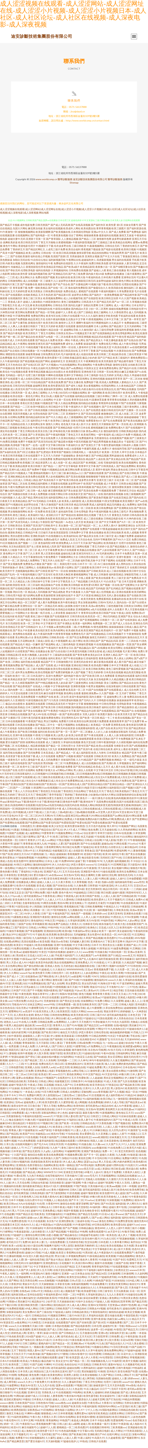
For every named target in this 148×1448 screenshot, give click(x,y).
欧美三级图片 (118, 233)
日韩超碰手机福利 (88, 1239)
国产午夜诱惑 (50, 715)
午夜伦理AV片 (11, 1425)
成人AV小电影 (26, 967)
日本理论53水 (60, 1344)
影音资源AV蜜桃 (86, 1421)
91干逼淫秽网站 (125, 988)
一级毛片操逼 (134, 764)
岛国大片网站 (20, 233)
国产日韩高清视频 (38, 415)
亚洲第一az (68, 1278)
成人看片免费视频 (47, 607)
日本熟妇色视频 (60, 1330)
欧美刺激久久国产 (51, 1163)
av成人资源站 (102, 1173)
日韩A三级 (75, 1194)
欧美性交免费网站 (126, 876)
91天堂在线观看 (19, 698)
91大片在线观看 (36, 1225)
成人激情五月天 (23, 463)
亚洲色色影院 (11, 1253)
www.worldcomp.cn (46, 184)
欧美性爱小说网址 (64, 572)
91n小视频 (24, 1103)
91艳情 (101, 1376)
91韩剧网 (33, 872)
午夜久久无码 (121, 1187)
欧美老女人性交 (61, 1131)
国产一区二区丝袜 (133, 383)
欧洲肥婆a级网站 (132, 1051)
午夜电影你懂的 (61, 1135)
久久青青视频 (79, 886)
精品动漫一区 (55, 334)
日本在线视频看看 (15, 726)
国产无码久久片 (87, 705)
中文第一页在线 (62, 404)
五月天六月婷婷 (51, 460)
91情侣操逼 (130, 977)
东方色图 (129, 1250)
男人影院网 (17, 1372)
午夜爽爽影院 (90, 366)
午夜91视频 (12, 883)
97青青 (10, 911)
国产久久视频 (116, 1096)
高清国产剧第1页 (60, 261)
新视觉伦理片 (35, 327)
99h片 (22, 1100)
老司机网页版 (21, 1198)
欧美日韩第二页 (102, 359)
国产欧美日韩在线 (68, 484)
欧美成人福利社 (52, 352)
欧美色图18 (139, 1166)
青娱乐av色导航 (59, 946)
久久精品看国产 (84, 960)
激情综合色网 (58, 921)
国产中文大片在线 (110, 261)
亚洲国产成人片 (52, 876)
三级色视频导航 (114, 610)
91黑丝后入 (117, 921)
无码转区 (105, 862)
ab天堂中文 (114, 1236)
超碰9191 (36, 1215)
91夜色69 (43, 1173)
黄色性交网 (84, 1163)
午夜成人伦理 (130, 1124)
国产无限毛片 (132, 257)
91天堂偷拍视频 (54, 453)
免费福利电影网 (61, 463)
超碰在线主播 (68, 558)
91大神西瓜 (34, 1327)
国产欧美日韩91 (50, 1037)
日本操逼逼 (48, 1327)
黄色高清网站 (41, 642)
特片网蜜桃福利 (99, 327)
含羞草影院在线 (31, 907)
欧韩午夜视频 (25, 1058)
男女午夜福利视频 (98, 516)
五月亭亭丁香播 (87, 355)
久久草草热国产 (8, 1393)
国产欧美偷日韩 (77, 1439)
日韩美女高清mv (65, 338)
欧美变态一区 (109, 939)
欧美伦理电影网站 (122, 338)
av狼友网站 (21, 1327)
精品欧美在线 (118, 359)
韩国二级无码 (23, 942)
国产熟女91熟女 (54, 1264)
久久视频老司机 (131, 1369)
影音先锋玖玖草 (21, 904)
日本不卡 (96, 949)
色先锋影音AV (87, 1044)
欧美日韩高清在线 (68, 355)
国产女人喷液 (33, 551)
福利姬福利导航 (123, 886)
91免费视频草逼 (85, 442)
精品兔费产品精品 (58, 928)
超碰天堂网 (98, 1404)
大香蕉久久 (75, 928)
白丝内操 (44, 1044)
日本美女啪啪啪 (88, 1379)
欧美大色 (120, 928)
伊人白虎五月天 (123, 890)
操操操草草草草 (113, 383)
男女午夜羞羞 (73, 596)
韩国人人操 (96, 1145)
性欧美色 (39, 1218)
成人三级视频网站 (73, 422)
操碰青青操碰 (33, 359)
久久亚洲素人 (103, 1138)
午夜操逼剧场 (21, 1236)
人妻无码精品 (131, 268)
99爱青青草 (47, 837)
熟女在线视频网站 (64, 967)
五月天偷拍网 (55, 942)
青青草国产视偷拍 (61, 456)
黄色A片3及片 (51, 1191)
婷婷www (133, 1383)
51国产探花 (20, 1159)
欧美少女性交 (56, 830)
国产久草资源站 (36, 439)
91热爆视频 (61, 1285)
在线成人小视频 (41, 691)
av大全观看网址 (82, 1002)
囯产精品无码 (104, 306)
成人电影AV (136, 1428)
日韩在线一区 (48, 257)
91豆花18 (45, 1393)
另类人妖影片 (89, 719)
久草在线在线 (138, 568)
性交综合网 (91, 1246)
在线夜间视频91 (24, 1149)
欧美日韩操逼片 (120, 1421)
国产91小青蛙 (60, 1439)
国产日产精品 (105, 362)
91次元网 (65, 932)
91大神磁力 (15, 1096)
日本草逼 (16, 1156)
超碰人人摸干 (119, 1138)
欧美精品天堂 (12, 631)
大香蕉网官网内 (52, 851)
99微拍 (26, 1404)
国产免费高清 (133, 582)
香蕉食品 (89, 855)
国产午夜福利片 (49, 652)
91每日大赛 (135, 1271)
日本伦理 (96, 1330)
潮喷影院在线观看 (15, 359)
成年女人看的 (120, 754)
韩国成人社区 (51, 1295)
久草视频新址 (124, 768)
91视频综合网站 (100, 1351)
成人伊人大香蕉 (89, 1362)
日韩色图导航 (16, 1072)
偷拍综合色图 (35, 1159)
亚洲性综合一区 (28, 610)
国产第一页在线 (120, 428)
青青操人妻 (15, 1135)
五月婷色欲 (67, 970)
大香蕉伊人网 (7, 1082)
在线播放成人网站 (26, 886)
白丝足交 (126, 1439)
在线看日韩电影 (138, 572)
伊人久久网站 (11, 977)
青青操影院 (28, 1047)
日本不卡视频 (16, 1204)
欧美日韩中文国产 (128, 533)
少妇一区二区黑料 (98, 313)
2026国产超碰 (33, 1341)
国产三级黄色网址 (78, 687)
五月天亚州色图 (115, 1390)
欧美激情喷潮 (48, 600)
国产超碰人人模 (97, 275)
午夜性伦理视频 (127, 1131)
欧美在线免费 (55, 387)
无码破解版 (80, 939)
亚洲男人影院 (71, 1379)
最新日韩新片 (30, 331)
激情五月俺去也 (14, 1418)
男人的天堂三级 (23, 313)
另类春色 (32, 1086)
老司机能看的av (32, 900)
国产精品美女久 (94, 345)
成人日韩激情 (101, 579)
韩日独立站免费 (70, 851)
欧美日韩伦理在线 (35, 491)
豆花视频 (49, 1089)
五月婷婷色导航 (74, 1246)
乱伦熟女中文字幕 (75, 324)
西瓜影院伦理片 (49, 383)
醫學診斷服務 (65, 184)
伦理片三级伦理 (112, 1386)
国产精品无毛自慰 (88, 1218)
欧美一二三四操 (132, 893)
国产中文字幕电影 (68, 470)
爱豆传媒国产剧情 (15, 747)
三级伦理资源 (134, 359)
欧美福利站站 (71, 540)
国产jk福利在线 (8, 456)
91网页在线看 (48, 907)
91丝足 (111, 1040)
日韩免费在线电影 (53, 296)
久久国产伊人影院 (26, 1274)
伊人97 (67, 834)
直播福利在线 (118, 603)
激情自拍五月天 (136, 642)
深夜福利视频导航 (38, 278)
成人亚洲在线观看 (121, 596)
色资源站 (9, 1107)
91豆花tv (104, 1218)
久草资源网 (139, 837)
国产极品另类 (139, 1306)
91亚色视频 (31, 1142)
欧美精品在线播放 (65, 614)
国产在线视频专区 (59, 621)
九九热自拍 (45, 1243)
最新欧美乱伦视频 (86, 519)
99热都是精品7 (46, 1323)
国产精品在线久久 (115, 1348)
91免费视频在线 (37, 988)
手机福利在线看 (127, 320)
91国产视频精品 (16, 257)
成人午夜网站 (20, 348)
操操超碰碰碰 (131, 422)
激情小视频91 (52, 1278)
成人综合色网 (131, 694)
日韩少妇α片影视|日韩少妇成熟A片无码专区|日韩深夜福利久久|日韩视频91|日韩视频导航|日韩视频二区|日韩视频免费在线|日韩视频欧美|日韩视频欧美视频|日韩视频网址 (74, 779)
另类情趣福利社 (54, 1218)
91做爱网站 (70, 1218)
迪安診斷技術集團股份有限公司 (41, 36)
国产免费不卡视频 (128, 635)
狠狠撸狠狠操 (91, 708)
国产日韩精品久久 (68, 1337)
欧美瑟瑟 (74, 1362)
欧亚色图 (45, 946)
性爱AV (8, 1075)
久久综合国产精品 (64, 1271)
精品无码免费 (81, 509)
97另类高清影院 (133, 1435)
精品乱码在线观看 (101, 341)
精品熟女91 (38, 1306)
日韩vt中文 (29, 855)
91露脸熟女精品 (20, 921)
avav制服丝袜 (99, 1152)
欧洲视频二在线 (94, 467)
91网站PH (120, 925)
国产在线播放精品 (96, 638)
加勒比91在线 (69, 1163)
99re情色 (131, 1390)
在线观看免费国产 (124, 1257)
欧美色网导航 (136, 1194)
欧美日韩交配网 (35, 1033)
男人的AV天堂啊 (9, 1295)
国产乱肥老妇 (43, 456)
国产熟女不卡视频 (13, 533)
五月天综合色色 (83, 544)
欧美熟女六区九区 (47, 754)
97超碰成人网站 (20, 914)
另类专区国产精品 (86, 750)
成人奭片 (33, 1131)
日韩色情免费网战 (60, 1019)
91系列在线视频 (52, 1232)
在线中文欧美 (80, 610)
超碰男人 (86, 1222)
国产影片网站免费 (35, 897)
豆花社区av (140, 890)
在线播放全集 (42, 656)
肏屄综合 (135, 1246)
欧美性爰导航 (90, 1400)
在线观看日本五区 (10, 1229)
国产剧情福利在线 (42, 313)
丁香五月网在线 (26, 435)
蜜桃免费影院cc (139, 362)
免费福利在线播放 (114, 278)
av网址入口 (124, 1323)
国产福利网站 (139, 768)
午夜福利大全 (73, 449)
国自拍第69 (75, 872)
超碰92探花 (75, 1117)
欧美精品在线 (25, 432)
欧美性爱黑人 (130, 397)
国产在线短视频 (104, 355)
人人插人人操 (108, 900)
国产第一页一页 (64, 736)
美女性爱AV (93, 939)
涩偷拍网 (86, 1096)
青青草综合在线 (80, 404)
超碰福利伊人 (88, 264)
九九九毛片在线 (45, 1390)
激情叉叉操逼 (126, 240)
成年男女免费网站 (25, 677)
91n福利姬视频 (91, 1103)
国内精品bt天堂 (79, 313)
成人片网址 (117, 1435)
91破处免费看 (94, 1072)
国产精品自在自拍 (129, 687)
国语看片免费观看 (99, 726)
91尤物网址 (78, 1131)
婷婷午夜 (18, 1292)
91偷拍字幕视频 (15, 935)
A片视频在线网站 (77, 397)
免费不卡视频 (25, 446)
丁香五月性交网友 (92, 1386)
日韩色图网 (81, 1040)
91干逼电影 (89, 1274)
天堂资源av (113, 1309)
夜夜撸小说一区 (103, 271)
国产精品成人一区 (66, 757)
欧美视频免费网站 (53, 303)
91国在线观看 (104, 1023)
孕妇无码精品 (110, 621)
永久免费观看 (107, 680)
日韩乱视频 (17, 1163)
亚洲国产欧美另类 (70, 1411)
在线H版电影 (121, 1030)
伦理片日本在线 (81, 432)
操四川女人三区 (16, 453)
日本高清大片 (95, 586)
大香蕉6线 (5, 904)
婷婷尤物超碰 (111, 1397)
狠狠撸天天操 (29, 1330)
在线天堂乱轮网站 (63, 1274)
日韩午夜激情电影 (106, 747)
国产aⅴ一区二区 (120, 306)
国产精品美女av (133, 1107)
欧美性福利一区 (128, 932)
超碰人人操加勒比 (33, 306)
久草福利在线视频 (70, 747)
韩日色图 (106, 897)
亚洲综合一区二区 (17, 663)
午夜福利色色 (93, 282)
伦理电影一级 (54, 719)
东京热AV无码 (71, 879)
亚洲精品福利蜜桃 (38, 488)
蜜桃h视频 (41, 830)
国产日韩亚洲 (42, 575)
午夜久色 (35, 1421)
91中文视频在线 (73, 942)
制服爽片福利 (51, 1250)
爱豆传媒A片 (41, 879)
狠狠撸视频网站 (26, 236)
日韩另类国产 (42, 229)
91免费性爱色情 (17, 1225)
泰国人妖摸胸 (65, 610)
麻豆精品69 (131, 851)
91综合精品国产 (39, 387)
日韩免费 (114, 1341)
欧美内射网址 (58, 635)
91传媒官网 (113, 907)
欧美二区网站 (12, 666)
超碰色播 (14, 1344)
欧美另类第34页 (80, 1019)
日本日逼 (32, 1079)
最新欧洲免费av (89, 698)
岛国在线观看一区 (27, 733)
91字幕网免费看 (21, 320)
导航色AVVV (19, 1009)
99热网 (83, 1236)
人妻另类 (5, 1166)
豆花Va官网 (126, 1344)
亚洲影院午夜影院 (40, 921)
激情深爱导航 (83, 257)
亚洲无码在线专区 (83, 666)
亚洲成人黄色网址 (109, 1302)
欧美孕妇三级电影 (60, 425)
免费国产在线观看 (90, 533)
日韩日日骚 (93, 897)
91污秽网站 (6, 1236)
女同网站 (118, 1407)
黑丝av (38, 1082)
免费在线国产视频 (45, 282)
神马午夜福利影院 (99, 1065)
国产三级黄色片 (138, 442)
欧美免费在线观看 (35, 481)
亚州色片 (112, 1376)
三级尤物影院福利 (117, 642)
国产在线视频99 (134, 432)
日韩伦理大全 (68, 750)
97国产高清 (6, 858)
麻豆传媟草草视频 (53, 698)
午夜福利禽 (123, 1040)
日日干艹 (105, 1393)
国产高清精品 (111, 477)
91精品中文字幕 (67, 715)
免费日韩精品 (139, 544)
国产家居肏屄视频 (98, 502)
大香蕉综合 (61, 1184)
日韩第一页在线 (105, 376)
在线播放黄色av (45, 572)
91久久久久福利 (89, 320)
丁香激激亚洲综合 (130, 261)
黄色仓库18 (112, 841)
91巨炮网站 (47, 1414)
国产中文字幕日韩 (27, 754)
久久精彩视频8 (124, 747)
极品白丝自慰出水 (56, 376)
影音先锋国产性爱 (128, 1376)
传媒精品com (42, 1138)
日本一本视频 (129, 1191)
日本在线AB (129, 1072)
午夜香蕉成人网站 (52, 900)
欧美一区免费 (35, 516)
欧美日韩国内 (83, 1152)
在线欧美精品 (30, 299)
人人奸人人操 (100, 736)
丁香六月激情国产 (48, 509)
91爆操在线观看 (27, 404)
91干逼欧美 (38, 939)
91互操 (45, 1040)
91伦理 (40, 1208)
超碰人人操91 (117, 883)
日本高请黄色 (74, 1093)
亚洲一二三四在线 (128, 645)
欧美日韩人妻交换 (93, 1344)
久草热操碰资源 (105, 1292)
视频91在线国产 (118, 970)
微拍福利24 (100, 984)
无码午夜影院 (21, 1023)
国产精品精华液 (128, 299)
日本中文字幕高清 (60, 586)
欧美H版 (66, 935)
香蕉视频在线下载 (74, 911)
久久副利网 (141, 1278)
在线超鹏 (9, 1218)
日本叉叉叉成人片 (121, 998)
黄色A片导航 (42, 1019)
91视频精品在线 (56, 474)
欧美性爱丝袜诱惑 (74, 830)
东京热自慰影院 (17, 551)
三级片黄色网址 (130, 411)
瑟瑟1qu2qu (90, 1166)
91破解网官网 (72, 1156)
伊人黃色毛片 (62, 981)
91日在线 (58, 1369)
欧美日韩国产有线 (89, 900)
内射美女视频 (12, 268)
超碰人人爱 (74, 862)
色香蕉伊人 (76, 977)
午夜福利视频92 (107, 296)
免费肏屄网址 (38, 320)
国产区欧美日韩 (90, 680)
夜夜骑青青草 (116, 726)
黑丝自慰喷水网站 (20, 540)
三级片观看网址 (133, 278)
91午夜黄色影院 (137, 1201)
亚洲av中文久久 (99, 236)
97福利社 (72, 1124)
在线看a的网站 (12, 946)
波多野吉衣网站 (80, 299)
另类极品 (25, 834)
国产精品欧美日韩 (130, 1089)
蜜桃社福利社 (64, 1253)
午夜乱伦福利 (38, 373)
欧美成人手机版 (33, 851)
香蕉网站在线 (73, 1257)
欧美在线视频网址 (128, 467)
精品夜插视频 (37, 750)
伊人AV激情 (31, 1002)
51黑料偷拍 (82, 1145)
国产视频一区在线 (110, 589)
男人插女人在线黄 (83, 775)
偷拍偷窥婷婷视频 (119, 1037)
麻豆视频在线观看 (47, 1362)
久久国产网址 (105, 1379)
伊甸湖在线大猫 (61, 435)
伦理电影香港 (124, 708)
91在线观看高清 (129, 907)
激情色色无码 (125, 879)
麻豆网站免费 (72, 474)
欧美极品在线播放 (87, 554)
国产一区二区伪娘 (70, 565)
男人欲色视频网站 (55, 481)
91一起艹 (35, 1439)
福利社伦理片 (109, 712)
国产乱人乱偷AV (88, 963)
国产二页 (128, 1327)
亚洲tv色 (103, 1337)
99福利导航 (107, 925)
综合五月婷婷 (106, 380)
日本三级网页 (33, 712)
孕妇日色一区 (20, 596)
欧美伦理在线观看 (60, 673)
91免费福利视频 (49, 355)
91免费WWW (66, 865)
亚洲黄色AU (97, 946)
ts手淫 (3, 1204)
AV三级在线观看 (106, 568)
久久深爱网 (117, 1005)
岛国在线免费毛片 (35, 694)
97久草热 (14, 1194)
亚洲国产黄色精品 (91, 1156)
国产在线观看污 (11, 383)
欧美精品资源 (15, 684)
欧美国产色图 (22, 621)
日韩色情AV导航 (45, 1407)
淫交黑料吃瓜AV (70, 722)
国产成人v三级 (129, 481)
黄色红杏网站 (106, 1225)
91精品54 (130, 1100)
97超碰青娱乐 (29, 1135)
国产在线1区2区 (32, 369)
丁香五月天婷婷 (46, 331)
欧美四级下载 (28, 761)
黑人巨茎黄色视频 (50, 558)
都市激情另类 (79, 1054)
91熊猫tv (11, 1306)
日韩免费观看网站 (78, 502)
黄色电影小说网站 (65, 1414)
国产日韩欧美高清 (96, 575)
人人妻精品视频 (69, 243)
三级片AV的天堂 (76, 1320)
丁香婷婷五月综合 (126, 495)
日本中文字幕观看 (119, 670)
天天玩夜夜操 (121, 1295)
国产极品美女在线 (88, 540)
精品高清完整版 (132, 677)
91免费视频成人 (72, 768)
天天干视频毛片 (116, 904)
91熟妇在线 (17, 851)
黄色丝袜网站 (32, 1163)
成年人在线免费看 (42, 463)
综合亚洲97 (89, 837)
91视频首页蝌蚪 (56, 1320)
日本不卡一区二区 (87, 568)
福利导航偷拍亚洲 (108, 963)
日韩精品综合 (39, 1320)
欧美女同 (79, 1355)
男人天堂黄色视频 (135, 614)
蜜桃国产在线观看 (88, 296)
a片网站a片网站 (64, 775)
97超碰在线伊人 (135, 1033)
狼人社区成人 (15, 484)
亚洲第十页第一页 (35, 243)
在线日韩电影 (96, 687)
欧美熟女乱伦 (108, 394)
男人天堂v (11, 967)
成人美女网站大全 (25, 282)
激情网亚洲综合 (126, 530)
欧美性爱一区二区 (10, 771)
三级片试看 (122, 1400)
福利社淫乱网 (109, 879)
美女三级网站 (111, 687)
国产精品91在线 (128, 373)
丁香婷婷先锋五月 (130, 250)
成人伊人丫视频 (126, 1239)
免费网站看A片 (116, 432)
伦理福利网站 (108, 390)
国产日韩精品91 (29, 631)
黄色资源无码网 (134, 729)
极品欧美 (30, 1030)
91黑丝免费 (19, 1005)
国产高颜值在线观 (17, 498)
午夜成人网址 (78, 345)
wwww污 (91, 869)
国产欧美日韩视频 (27, 736)
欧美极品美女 (116, 446)
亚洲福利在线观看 (125, 680)
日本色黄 (103, 1246)
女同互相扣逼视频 (61, 1054)
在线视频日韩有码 (99, 1432)
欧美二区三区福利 (30, 589)
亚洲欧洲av (77, 1348)
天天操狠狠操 (46, 1288)
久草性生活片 (57, 1173)
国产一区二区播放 (83, 736)
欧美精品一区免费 (100, 729)
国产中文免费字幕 (134, 726)
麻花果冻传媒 (35, 233)
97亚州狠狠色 (58, 914)
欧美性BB (78, 1110)
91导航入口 (137, 1037)
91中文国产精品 (91, 1079)
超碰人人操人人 (45, 886)
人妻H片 (53, 998)
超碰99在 (60, 1124)
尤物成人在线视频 (95, 1184)
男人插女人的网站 (123, 663)
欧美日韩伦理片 (113, 397)
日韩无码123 (21, 1267)
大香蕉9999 (52, 1208)
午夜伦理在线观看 (42, 432)
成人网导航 (88, 1383)
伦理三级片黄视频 (35, 380)
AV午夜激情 (89, 872)
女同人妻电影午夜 (30, 764)
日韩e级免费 (84, 1047)
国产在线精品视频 (20, 593)
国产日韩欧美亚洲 (33, 684)
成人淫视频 (15, 1047)
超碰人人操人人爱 (13, 1264)
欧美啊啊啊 (57, 963)
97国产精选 (80, 1191)
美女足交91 (62, 1365)
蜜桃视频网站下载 (83, 579)
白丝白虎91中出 (33, 1204)
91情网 (12, 1379)
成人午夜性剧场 (129, 1341)
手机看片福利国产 (65, 960)
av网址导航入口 (80, 1075)
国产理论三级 (32, 1061)
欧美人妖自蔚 (60, 687)
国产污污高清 (51, 705)
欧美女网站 (15, 1411)
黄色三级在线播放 (116, 275)
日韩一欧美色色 (108, 1239)
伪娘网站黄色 (50, 1170)
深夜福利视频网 (79, 1288)
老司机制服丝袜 (64, 1355)
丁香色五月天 (73, 439)
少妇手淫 (50, 1306)
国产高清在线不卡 (48, 484)
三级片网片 (102, 970)
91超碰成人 (45, 974)
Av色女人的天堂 (74, 526)
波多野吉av (66, 1002)
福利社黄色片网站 (121, 285)
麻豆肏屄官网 (10, 442)
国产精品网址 (95, 547)
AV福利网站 (66, 1061)
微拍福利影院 (111, 435)
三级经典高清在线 (44, 1114)
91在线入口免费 (27, 1026)
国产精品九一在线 (93, 498)
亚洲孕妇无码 (128, 282)
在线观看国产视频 (119, 442)
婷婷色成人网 (18, 1337)
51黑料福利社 (88, 1372)
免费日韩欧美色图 (98, 268)
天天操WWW (131, 1044)
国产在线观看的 (14, 299)
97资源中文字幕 (74, 708)
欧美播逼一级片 (100, 1428)
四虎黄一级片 (11, 1184)
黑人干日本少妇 (20, 1215)
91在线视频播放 (102, 649)
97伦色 (134, 991)
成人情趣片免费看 (124, 540)
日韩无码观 (46, 991)
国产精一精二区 (11, 341)
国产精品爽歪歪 (15, 1446)
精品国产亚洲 (129, 757)
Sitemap (74, 187)
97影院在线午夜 (72, 1383)
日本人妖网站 (101, 331)
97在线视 (99, 841)
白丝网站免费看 (16, 422)
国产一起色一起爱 (35, 449)
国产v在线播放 (100, 652)
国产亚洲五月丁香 (91, 449)
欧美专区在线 (53, 320)
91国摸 (78, 1274)
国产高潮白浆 (108, 768)
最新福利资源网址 (53, 394)
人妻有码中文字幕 (86, 352)
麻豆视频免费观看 (69, 1201)
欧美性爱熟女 (7, 862)
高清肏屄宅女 (28, 1093)
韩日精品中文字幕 (58, 411)
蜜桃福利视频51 (42, 477)
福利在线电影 (43, 275)
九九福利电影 (39, 942)
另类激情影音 (51, 1005)
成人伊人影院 (44, 1281)
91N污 (94, 981)
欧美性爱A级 (77, 893)
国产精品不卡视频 (10, 229)
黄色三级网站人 (27, 572)
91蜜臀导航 (79, 1051)
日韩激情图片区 (64, 666)
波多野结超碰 (103, 285)
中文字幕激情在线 (33, 561)
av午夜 (42, 883)
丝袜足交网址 (34, 1009)
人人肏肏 (122, 1201)
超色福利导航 (65, 516)
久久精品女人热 (21, 586)
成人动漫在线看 (84, 359)
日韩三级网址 (46, 1313)
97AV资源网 (131, 921)
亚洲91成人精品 (17, 474)
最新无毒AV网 (90, 1117)
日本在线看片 (12, 512)
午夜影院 (124, 911)
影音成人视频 (44, 890)
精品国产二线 (22, 495)
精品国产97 (24, 939)
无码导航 (46, 1439)
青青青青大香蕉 (101, 998)
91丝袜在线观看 (127, 1121)
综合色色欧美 (12, 701)
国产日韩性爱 (36, 362)
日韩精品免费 (45, 1026)
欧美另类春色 (108, 1201)
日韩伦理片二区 (59, 977)
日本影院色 (10, 879)
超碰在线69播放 (50, 1061)
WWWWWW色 (75, 974)
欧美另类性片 (30, 338)
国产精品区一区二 (88, 530)
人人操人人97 (52, 904)
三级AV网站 (45, 1309)
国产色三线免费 (76, 278)
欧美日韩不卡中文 (99, 572)
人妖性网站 (57, 1156)
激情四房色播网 (84, 331)
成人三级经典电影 (66, 649)
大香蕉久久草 (48, 1421)
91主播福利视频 (12, 1260)
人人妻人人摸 (89, 883)
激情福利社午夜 (44, 268)
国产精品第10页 (62, 299)
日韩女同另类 (56, 1149)
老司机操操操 (116, 268)
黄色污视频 (85, 998)
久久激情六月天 (114, 1184)
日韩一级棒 (44, 1330)
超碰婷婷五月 (58, 366)
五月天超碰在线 (108, 834)
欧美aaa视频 (113, 1191)
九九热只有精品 (35, 1180)
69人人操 (48, 960)
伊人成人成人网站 (73, 1166)
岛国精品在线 (17, 428)
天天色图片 (85, 1026)
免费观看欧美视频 (40, 603)
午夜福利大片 (76, 411)
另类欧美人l (48, 1397)
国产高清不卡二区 (45, 771)
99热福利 (137, 1372)
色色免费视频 (95, 1107)
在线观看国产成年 (65, 1327)
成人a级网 (73, 1428)
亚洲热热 (21, 1170)
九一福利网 (22, 1278)
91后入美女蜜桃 (135, 1348)
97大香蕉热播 (103, 1128)
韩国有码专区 (133, 897)
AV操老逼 (132, 1159)
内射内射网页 (124, 1166)
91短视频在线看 (19, 376)
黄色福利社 (37, 925)
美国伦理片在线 (68, 568)
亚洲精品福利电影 (136, 771)
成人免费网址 (129, 509)
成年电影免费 (27, 229)
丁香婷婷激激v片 (9, 572)
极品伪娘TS (47, 1365)
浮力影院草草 (100, 1341)
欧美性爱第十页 (53, 362)
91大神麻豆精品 (98, 1135)
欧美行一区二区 (21, 680)
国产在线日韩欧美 (129, 477)
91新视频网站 (107, 1117)
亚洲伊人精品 (110, 659)
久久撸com (99, 1149)
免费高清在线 (134, 701)
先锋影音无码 (90, 928)
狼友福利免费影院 (78, 292)
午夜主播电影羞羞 (113, 345)
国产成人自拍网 (55, 988)
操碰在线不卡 (73, 617)
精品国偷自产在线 (50, 589)
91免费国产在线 (44, 701)
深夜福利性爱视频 (124, 334)
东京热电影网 (101, 684)
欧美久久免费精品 (121, 761)
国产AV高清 (107, 1208)
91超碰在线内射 (91, 1058)
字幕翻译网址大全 (68, 561)
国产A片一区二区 (126, 526)
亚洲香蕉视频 (78, 691)
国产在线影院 (90, 303)
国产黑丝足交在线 (69, 1005)
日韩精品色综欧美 (16, 1086)
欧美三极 (136, 1411)
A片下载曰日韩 (8, 1309)
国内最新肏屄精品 (32, 1191)
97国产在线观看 (127, 408)
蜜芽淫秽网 (82, 1208)
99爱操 (84, 1201)
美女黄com (6, 1005)
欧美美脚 (51, 939)
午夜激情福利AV (103, 1124)
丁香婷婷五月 (17, 254)
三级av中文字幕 (49, 512)
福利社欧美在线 (46, 736)
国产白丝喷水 (139, 607)
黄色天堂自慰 (88, 747)
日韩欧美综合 (15, 530)
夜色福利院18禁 (47, 547)
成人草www (117, 1218)
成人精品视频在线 (40, 582)
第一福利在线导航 (34, 1264)
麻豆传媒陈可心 (30, 1432)
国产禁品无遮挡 (31, 1156)
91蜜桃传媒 (37, 858)
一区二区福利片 (107, 561)
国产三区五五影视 (30, 512)
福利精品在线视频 (85, 401)
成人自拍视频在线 (91, 768)
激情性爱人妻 (97, 1075)
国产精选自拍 (68, 519)
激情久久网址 (53, 428)
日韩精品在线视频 (17, 719)
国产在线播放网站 (137, 453)
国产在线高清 (35, 768)
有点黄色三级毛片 (119, 516)
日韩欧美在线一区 (59, 642)
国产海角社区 (27, 1344)
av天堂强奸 (123, 1411)
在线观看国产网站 (133, 652)
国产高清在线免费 (88, 495)
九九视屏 (108, 865)
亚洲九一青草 (34, 1337)
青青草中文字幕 (87, 470)
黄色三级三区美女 (33, 303)
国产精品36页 (98, 1278)
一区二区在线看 (62, 341)
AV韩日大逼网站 (23, 869)
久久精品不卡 (116, 327)
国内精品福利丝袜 (35, 422)
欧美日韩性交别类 (108, 303)
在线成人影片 (108, 1194)
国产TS (117, 1124)
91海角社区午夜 (106, 988)
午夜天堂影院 (80, 1211)
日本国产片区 (18, 995)
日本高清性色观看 (25, 345)
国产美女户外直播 (22, 635)
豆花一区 (134, 1295)
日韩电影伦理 (136, 313)
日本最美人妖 (54, 505)
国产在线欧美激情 (20, 261)
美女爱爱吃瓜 (73, 988)
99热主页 (50, 925)
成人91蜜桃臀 (94, 1012)
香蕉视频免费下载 (103, 974)
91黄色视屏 (25, 998)
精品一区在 (131, 1096)
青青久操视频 (88, 953)
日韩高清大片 (88, 306)
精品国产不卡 (48, 666)
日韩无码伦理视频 (22, 390)
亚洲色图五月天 (74, 366)
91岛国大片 (131, 1170)
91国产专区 (119, 1264)
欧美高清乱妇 (60, 523)
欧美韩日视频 (128, 254)
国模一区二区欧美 (83, 512)
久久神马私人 (43, 1051)
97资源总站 (112, 1089)
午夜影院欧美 (130, 1320)
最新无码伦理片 (132, 1061)
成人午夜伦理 (32, 1117)
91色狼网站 (41, 862)
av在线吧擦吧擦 (138, 352)
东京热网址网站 (13, 970)
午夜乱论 (104, 977)
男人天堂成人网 (107, 1166)
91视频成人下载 (24, 477)
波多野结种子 (75, 488)
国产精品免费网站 (126, 470)
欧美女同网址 (115, 652)
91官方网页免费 (50, 1096)
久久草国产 (37, 904)
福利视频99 (35, 1267)
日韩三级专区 (104, 1295)
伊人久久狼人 (7, 1281)
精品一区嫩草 (33, 649)
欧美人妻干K (85, 1124)
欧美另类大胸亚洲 (63, 579)
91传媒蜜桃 (86, 984)
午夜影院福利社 (98, 1316)
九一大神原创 (138, 1016)
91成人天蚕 (110, 1086)
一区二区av (20, 1079)
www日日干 (58, 1079)
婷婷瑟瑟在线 (41, 1152)
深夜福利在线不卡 (66, 600)
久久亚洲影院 (17, 705)
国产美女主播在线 (73, 387)
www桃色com (62, 1407)
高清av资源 (136, 914)
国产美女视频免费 (13, 568)
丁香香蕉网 (69, 1047)
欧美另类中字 (7, 575)
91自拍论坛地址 (39, 264)
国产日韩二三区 (56, 418)
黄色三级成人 (20, 519)
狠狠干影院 (56, 1058)
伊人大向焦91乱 (60, 869)
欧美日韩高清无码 (28, 247)
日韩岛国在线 (136, 519)
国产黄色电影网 (104, 855)
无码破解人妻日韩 (79, 946)
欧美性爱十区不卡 (47, 1435)
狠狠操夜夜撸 (91, 240)
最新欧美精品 (15, 537)
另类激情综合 (101, 442)
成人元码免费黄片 (50, 764)
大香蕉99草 (6, 848)
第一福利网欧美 (96, 397)
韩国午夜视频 (71, 1215)
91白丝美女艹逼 (112, 586)
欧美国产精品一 (50, 533)
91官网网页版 (118, 869)
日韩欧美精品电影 (128, 435)
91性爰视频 (33, 1037)
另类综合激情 (131, 1407)
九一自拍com (110, 1047)
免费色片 (57, 1383)
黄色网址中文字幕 (13, 558)
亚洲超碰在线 (135, 1432)
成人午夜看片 (111, 488)
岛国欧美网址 (7, 313)
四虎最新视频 (104, 264)
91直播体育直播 (98, 404)
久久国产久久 (113, 1149)
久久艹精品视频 (79, 586)
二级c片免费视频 (81, 631)
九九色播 (45, 1054)
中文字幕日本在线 (75, 593)
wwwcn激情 (6, 1407)
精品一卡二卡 (107, 722)
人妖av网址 (133, 925)
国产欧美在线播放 (133, 425)
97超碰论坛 (89, 1023)
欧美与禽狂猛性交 (26, 1302)
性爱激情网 (117, 1425)
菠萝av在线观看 (64, 1390)
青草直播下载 (20, 292)
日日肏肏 (44, 1400)
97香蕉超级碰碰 (109, 533)
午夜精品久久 (111, 911)
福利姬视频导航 (57, 264)
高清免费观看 (28, 701)
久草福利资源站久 (95, 1299)
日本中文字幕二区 (114, 324)
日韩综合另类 (60, 310)
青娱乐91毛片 (29, 1288)
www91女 (127, 1386)
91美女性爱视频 (110, 505)
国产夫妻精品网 (79, 289)
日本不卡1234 (63, 1114)
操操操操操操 (116, 631)
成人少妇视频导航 (73, 303)
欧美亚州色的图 (44, 967)
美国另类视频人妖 (22, 418)
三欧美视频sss (118, 1432)
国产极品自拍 (28, 341)
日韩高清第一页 (19, 1232)
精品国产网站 (42, 366)
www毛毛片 (90, 1180)
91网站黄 (103, 883)
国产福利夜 (56, 1044)
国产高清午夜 (85, 754)
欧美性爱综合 (65, 939)
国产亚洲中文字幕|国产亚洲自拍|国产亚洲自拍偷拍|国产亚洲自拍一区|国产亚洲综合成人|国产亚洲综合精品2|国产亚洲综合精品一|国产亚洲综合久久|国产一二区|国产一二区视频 (74, 789)
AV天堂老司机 (109, 1079)
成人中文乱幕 (25, 310)
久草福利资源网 (76, 925)
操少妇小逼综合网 (33, 1250)
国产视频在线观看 (131, 593)
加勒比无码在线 (21, 264)
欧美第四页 (63, 1016)
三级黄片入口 (50, 285)
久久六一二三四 (14, 1068)
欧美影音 (57, 1166)
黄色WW (100, 1232)
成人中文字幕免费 (47, 554)
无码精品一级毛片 (15, 380)
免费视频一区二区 (102, 628)
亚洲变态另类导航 (73, 1177)
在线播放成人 (83, 729)
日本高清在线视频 (113, 677)
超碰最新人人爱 (31, 1040)
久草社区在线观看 (49, 1002)
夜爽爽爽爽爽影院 (67, 754)
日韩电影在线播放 (106, 705)
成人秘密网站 (32, 837)
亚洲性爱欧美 (66, 1225)
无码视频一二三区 (67, 1065)
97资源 (58, 1121)
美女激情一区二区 (68, 530)
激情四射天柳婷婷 (84, 1250)
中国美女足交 (91, 373)
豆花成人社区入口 (108, 932)
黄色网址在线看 (72, 698)
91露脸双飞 (103, 1044)
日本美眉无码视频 (77, 656)
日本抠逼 (16, 1271)
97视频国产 (49, 1082)
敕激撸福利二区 (109, 418)
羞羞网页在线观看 (35, 708)
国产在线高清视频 (80, 229)
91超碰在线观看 (28, 883)
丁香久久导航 (48, 1110)
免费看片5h (21, 1442)
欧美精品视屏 (20, 470)
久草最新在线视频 (58, 488)
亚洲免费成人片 (83, 967)
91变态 (42, 956)
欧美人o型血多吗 (32, 533)
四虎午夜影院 (16, 1002)
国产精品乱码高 (109, 645)
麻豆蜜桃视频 (55, 495)
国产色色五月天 (133, 1218)
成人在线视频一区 (33, 285)
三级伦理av (68, 1100)
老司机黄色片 (114, 1313)
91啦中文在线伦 (84, 1306)
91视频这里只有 (83, 338)
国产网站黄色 (46, 981)
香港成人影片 (15, 306)
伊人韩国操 (35, 911)
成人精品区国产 (76, 467)
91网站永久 (44, 1211)
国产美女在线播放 (33, 715)
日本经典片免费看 (111, 282)
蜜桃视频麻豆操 (99, 432)
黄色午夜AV (65, 897)
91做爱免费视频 (119, 953)
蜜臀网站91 (15, 1016)
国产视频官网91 (130, 1442)
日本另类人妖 (25, 1376)
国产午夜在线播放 (73, 663)
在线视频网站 (22, 240)
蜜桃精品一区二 (65, 1432)
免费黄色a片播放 (32, 568)
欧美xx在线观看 (104, 750)
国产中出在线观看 (90, 848)
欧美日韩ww (10, 1208)
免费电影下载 (91, 387)
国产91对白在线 (34, 394)
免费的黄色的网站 (126, 1068)
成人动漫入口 (136, 670)
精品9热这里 (46, 1260)
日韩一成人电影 (39, 495)
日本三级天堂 (106, 540)
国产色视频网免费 (55, 348)
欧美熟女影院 (139, 285)
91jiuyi (78, 995)
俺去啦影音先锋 (90, 862)
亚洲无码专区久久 (86, 558)
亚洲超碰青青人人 (26, 1281)
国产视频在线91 (50, 1358)
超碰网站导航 (71, 334)
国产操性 (95, 1208)
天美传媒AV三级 (74, 1180)
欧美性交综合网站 (76, 1281)
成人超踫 (120, 1198)
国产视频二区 (7, 750)
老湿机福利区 (78, 932)
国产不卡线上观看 (81, 582)
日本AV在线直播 (123, 837)
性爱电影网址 (7, 1170)
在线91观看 (46, 893)
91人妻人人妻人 (80, 1135)
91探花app (26, 963)
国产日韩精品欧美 (126, 900)
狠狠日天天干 (43, 1383)
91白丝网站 (126, 841)
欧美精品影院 (87, 271)
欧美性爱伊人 (98, 904)
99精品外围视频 (131, 1404)
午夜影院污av (27, 1428)
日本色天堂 (134, 1019)
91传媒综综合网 (134, 1299)
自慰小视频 (52, 1239)
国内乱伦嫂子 (75, 310)
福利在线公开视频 (40, 261)
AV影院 (118, 1334)
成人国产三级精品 (83, 317)
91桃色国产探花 (102, 1285)
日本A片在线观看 (9, 1365)
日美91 (87, 1093)
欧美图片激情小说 (107, 719)
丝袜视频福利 (36, 1442)
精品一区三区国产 (27, 607)
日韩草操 (92, 890)
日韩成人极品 (131, 631)
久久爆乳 (50, 1442)
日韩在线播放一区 (30, 355)
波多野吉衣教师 (67, 285)
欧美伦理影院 (113, 289)
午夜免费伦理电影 (102, 369)
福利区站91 (61, 872)
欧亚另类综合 (97, 1089)
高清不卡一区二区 (10, 565)
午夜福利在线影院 (32, 1121)
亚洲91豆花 (34, 1397)
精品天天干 (138, 1323)
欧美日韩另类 (66, 509)
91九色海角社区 (116, 1033)
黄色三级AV (67, 1152)
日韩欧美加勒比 (8, 754)
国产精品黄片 (116, 331)
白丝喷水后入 (115, 851)
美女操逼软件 (107, 1400)
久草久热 (9, 1149)
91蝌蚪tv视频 (32, 1418)
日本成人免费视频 (38, 498)
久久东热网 (49, 1065)
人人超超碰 (96, 1082)
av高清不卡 (29, 1016)
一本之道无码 (139, 561)
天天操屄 (93, 1281)
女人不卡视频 (46, 631)
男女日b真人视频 (50, 401)
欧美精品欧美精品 (15, 712)
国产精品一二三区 (20, 411)
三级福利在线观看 (62, 659)
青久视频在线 (134, 275)
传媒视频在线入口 (100, 1365)
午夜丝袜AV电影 (73, 1400)
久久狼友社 (59, 974)
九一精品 (50, 858)
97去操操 (14, 1093)
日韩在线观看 (128, 691)
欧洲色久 (92, 932)
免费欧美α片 (138, 617)
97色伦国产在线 (8, 775)
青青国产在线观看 (28, 1393)
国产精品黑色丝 (137, 733)
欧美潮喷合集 (68, 491)
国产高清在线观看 (91, 418)
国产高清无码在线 (43, 446)
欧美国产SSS (27, 1138)
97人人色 (92, 1414)
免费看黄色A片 (94, 425)
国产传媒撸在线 (28, 289)
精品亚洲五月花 (36, 324)
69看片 (88, 1177)
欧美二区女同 (61, 701)
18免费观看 (17, 1117)
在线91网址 (113, 1439)
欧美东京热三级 (43, 435)
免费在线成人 (70, 296)
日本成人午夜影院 (40, 526)
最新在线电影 (45, 289)
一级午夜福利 (103, 439)
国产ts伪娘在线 (41, 963)
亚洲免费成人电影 (44, 1075)
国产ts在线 (132, 1198)
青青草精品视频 (36, 376)
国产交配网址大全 (130, 589)
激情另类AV (140, 1225)
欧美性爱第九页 (72, 1058)
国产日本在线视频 (111, 411)
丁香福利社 (25, 876)
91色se (78, 837)
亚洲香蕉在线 (118, 729)
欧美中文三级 (27, 771)
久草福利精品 (43, 855)
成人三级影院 (53, 747)
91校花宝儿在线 (83, 1061)
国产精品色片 (17, 649)
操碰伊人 (142, 1100)
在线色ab (24, 1295)
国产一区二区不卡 (68, 684)
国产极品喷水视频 (63, 446)
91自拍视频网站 (68, 369)
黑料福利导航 (82, 1351)
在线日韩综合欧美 (103, 754)
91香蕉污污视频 (41, 740)
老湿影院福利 (103, 1421)
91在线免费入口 (116, 1152)
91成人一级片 (22, 1320)
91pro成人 (17, 900)
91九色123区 (108, 1243)
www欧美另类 (93, 1131)
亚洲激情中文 (73, 418)
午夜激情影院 (133, 638)
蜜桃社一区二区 (14, 1243)
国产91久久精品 (54, 422)
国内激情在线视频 (113, 498)
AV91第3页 (124, 939)
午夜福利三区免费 (23, 1075)
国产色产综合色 (61, 289)
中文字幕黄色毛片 (43, 1271)
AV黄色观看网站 (99, 631)
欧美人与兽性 (98, 757)
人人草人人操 (88, 921)
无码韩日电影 (101, 1435)
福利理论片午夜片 (40, 425)
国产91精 (74, 984)
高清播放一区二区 (40, 914)
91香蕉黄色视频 (59, 240)
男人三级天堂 (118, 582)
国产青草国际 (53, 243)
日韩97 (22, 844)
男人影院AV (117, 1093)
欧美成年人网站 (71, 233)
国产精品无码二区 (101, 491)
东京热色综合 (7, 1012)
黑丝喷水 (21, 960)
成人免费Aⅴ (62, 1323)
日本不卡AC (10, 1100)
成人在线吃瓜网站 (30, 383)
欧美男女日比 (66, 652)
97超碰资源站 (108, 1002)
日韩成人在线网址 (70, 1096)
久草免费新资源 (125, 296)
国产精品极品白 (82, 652)
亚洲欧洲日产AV (96, 1439)
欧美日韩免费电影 (103, 512)
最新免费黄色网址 (51, 722)
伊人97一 (81, 1414)
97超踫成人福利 (61, 1316)
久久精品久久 (15, 561)
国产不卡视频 (34, 995)
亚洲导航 (100, 1204)
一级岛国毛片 (94, 456)
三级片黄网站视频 (40, 673)
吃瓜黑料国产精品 (56, 373)
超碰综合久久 (16, 1065)
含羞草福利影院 (45, 1145)
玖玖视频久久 (71, 1044)
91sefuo (132, 848)
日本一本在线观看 (10, 408)
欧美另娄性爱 (49, 1107)
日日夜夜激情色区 (132, 862)
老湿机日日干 (53, 519)
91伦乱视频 (20, 1397)
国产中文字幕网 (107, 526)
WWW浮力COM (53, 1177)
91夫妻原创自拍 (122, 355)
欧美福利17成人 (36, 519)
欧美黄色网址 (55, 1379)
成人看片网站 (43, 984)
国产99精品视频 (44, 687)
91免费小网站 (102, 1005)
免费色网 (100, 1170)
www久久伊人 (25, 1386)
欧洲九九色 (40, 848)
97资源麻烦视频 (125, 1243)
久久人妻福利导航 (71, 1386)
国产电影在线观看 (111, 254)
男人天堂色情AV (112, 1072)
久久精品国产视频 (131, 967)
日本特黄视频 (65, 1418)
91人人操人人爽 (50, 1341)
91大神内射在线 (132, 523)
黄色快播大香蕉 (8, 876)
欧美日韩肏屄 (93, 712)
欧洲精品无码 (98, 600)
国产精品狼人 (28, 670)
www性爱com (42, 1194)
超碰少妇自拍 (126, 1047)
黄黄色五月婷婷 (120, 519)
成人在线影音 (75, 855)
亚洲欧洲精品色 (16, 481)
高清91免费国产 (54, 680)
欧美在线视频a (123, 722)
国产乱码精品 (113, 593)
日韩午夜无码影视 (31, 722)
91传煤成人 (100, 967)
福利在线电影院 (18, 768)
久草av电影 (36, 953)
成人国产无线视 (44, 670)
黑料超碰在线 (116, 460)
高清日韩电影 (7, 603)
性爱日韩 (45, 1372)
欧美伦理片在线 (135, 603)
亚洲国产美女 (125, 621)
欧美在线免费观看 (53, 1159)
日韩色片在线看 (97, 1446)
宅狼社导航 (140, 1344)
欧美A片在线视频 (25, 890)
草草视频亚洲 (39, 928)
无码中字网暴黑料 (102, 544)
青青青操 (28, 848)
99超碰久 (29, 949)
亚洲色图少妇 (24, 879)
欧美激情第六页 (46, 733)
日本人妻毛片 (137, 1079)
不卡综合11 (137, 865)
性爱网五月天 (134, 1264)
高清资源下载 (12, 761)
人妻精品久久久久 (129, 387)
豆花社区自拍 (58, 1093)
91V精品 (96, 1047)
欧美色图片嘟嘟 (99, 670)
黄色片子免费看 (112, 1177)
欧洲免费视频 (111, 299)
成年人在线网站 (44, 404)
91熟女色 (37, 876)
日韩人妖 (62, 1428)
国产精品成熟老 (56, 596)
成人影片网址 (75, 645)
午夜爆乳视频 (89, 453)
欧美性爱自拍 (118, 1229)
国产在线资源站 (128, 624)
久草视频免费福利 (76, 1260)
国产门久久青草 (31, 558)
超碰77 (18, 848)
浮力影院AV (134, 869)
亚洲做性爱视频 (84, 649)
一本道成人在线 (31, 1096)
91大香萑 (74, 841)
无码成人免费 (136, 736)
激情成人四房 (49, 551)
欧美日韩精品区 (137, 684)
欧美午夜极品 (113, 481)
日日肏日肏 (34, 1110)
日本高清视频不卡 (116, 638)
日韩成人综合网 (93, 844)
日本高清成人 (48, 757)
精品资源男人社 (43, 467)
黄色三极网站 (101, 317)
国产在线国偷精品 (102, 338)
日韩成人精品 (30, 484)
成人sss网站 (48, 844)
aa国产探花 (45, 1135)
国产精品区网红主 (35, 254)
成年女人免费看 (74, 348)
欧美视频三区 (27, 467)
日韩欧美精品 (139, 491)
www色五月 (128, 960)
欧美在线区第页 (41, 635)
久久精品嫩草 (16, 974)
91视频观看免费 (107, 495)
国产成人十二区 (15, 981)
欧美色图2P (81, 1432)
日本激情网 (114, 1278)
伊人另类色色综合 (123, 1023)
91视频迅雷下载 (49, 408)
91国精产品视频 (15, 837)
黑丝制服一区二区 (53, 768)
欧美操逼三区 (91, 526)
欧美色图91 (110, 942)
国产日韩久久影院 (62, 1051)
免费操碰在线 (131, 327)
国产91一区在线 (59, 575)
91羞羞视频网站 (95, 250)
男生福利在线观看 (121, 264)
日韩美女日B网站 (133, 610)
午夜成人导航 (35, 1089)
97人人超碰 (6, 1348)
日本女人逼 (51, 865)
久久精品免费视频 (68, 408)
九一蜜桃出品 (11, 1334)
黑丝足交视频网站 (113, 1082)
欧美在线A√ (131, 1184)
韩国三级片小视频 (135, 1232)
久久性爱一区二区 (124, 974)
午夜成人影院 (123, 617)
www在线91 (66, 1033)
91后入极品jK (27, 1184)
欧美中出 (38, 1411)
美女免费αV (28, 1316)
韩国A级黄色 (50, 995)
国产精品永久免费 (45, 345)
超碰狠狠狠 (130, 1012)
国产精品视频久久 (119, 551)
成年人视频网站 (34, 544)
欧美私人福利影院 (71, 505)
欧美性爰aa (127, 1114)
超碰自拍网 (129, 1313)
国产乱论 (57, 834)
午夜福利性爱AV (52, 1299)
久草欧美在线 (121, 914)
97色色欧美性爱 (15, 1341)
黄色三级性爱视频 (116, 673)
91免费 (86, 981)
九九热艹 (55, 1152)
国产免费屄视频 (102, 764)
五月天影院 (42, 1047)
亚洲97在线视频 (62, 949)
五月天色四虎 (45, 299)
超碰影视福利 (29, 956)
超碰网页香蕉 (40, 390)
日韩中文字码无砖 (114, 422)
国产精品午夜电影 (13, 338)
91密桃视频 (59, 991)
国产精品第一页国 (121, 649)
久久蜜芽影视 (65, 1107)
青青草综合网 (88, 617)
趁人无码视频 (136, 317)
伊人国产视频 (78, 677)
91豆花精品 (84, 1369)
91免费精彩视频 (15, 1313)
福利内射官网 (18, 1037)
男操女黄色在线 (119, 474)
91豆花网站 (138, 939)
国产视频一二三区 (28, 547)
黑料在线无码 (40, 502)
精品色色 (62, 1204)
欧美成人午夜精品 (30, 1365)
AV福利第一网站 (99, 1211)
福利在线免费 (140, 747)
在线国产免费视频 (17, 324)
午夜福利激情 (89, 1411)
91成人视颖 (48, 1257)
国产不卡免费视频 (121, 743)
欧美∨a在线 (15, 1250)
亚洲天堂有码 (115, 918)
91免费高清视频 (8, 446)
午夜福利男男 (116, 257)
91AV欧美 (30, 1362)
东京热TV (52, 1225)
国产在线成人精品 (93, 422)
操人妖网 (130, 1337)
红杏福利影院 (90, 663)
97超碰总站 (87, 851)
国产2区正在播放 (26, 456)
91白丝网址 (71, 963)
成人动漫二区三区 (128, 418)
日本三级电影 (91, 380)
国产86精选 (100, 1061)
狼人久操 (110, 1068)
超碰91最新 (118, 897)
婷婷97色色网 (128, 1309)
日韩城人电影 (126, 1009)
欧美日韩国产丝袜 (106, 617)
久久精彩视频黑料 (25, 687)
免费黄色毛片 (78, 638)
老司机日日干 (13, 1246)
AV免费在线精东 (127, 1281)
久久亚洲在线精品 (66, 442)
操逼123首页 (50, 1337)
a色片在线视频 (99, 614)
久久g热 (45, 1156)
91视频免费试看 (73, 1159)
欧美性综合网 (81, 726)
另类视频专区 (73, 1243)
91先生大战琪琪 (120, 1026)
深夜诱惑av (33, 1414)
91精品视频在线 (11, 652)
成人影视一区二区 (20, 387)
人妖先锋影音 (37, 1236)
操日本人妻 (37, 1246)
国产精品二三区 (87, 243)
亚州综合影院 (34, 1299)
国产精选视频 (27, 366)
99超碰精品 (79, 897)
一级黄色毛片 (12, 764)
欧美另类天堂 (125, 719)
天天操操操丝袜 (65, 1306)
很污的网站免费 (31, 600)
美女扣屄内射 (89, 988)
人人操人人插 (13, 984)
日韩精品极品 (86, 1232)
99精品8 (23, 1351)
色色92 (136, 1253)
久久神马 (83, 1065)
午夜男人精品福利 (13, 1030)
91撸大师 (30, 1124)
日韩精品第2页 (13, 659)
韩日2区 (59, 1068)
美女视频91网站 (120, 872)
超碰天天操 (76, 1302)
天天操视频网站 (107, 1180)
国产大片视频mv (50, 369)
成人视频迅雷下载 (70, 1295)
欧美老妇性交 (83, 1142)
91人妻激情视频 (136, 855)
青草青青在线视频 (117, 404)
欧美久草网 (117, 977)
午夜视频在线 (114, 1051)
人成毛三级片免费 (55, 254)
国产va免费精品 (74, 373)
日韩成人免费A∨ (135, 904)
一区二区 (18, 918)
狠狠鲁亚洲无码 (36, 348)
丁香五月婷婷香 (94, 677)
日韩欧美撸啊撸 (93, 911)
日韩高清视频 (63, 712)
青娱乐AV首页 (28, 1390)
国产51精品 (114, 960)
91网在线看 (120, 848)
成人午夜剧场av (44, 1229)
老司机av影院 (134, 1393)
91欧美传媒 (33, 1358)
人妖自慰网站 (90, 977)
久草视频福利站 (59, 275)
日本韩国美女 (114, 757)
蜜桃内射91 (44, 1348)
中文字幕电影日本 (102, 1253)
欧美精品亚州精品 (53, 271)
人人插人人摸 (110, 1131)
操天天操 (72, 991)
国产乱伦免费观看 (112, 425)
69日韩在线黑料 (100, 1229)
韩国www (130, 1330)
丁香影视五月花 (8, 310)
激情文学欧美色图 (108, 320)
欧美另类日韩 (50, 327)
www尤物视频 (46, 1285)
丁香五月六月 (104, 519)
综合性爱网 (95, 1358)
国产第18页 (99, 1327)
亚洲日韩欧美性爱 (27, 1309)
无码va (18, 1107)
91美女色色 (74, 883)
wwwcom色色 (94, 1016)
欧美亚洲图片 (127, 505)
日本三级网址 (106, 310)
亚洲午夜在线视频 (22, 740)
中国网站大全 (22, 617)
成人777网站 (80, 834)
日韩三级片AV (97, 1019)
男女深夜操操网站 (88, 607)
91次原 (87, 914)
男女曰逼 (60, 1260)
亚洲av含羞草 (135, 956)
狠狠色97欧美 (137, 872)
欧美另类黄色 (88, 603)
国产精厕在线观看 (94, 477)
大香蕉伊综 (15, 1288)
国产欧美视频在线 (61, 236)
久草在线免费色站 (113, 1012)
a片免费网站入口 (96, 1051)
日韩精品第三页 (110, 1358)
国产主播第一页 (129, 415)
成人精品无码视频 (112, 656)
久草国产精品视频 (93, 942)
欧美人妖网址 (33, 257)
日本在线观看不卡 (33, 460)
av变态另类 (63, 1072)
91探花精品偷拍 (95, 1260)
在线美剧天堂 (75, 498)
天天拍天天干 (18, 1358)
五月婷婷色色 (82, 1334)
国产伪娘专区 (52, 1411)
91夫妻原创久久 (82, 1404)
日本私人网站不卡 (124, 1379)
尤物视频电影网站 (25, 575)
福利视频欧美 (121, 865)
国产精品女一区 (61, 1348)
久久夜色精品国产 (126, 390)
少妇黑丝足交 (120, 1274)
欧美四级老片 (111, 547)
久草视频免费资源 (61, 582)
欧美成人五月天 (101, 771)
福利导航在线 (71, 743)
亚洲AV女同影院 (97, 1309)
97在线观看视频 (119, 1271)
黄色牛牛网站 (10, 250)
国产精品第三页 (14, 1362)
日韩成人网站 (45, 1086)
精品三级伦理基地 (20, 582)
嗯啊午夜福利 (83, 327)
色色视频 (141, 1156)
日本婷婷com (99, 918)
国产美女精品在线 (116, 463)
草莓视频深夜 (137, 1362)
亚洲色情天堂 (88, 376)
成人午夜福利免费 (42, 638)
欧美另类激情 (106, 366)
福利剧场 (120, 1208)
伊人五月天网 (44, 1274)
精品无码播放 (114, 509)
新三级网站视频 (80, 551)
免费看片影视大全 (45, 775)
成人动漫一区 (60, 467)
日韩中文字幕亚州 (138, 474)
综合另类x (21, 1012)
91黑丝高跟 (37, 1103)
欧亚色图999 (21, 865)
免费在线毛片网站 (108, 348)
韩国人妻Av (33, 1355)
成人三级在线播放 (93, 523)
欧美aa (17, 956)
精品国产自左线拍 (10, 355)
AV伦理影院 (105, 1362)
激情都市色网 (104, 243)
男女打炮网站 (51, 726)
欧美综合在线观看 (69, 533)
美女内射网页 (75, 523)
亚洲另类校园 (38, 1334)
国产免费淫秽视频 (60, 677)
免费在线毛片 (46, 1068)
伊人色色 (62, 1117)
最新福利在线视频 (109, 240)
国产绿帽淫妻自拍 (123, 271)
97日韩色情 (134, 970)
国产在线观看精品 (106, 715)
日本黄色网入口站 (28, 1201)
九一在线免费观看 (55, 1246)
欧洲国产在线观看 (83, 761)
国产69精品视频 (100, 460)
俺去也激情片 (16, 1124)
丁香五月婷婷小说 (99, 551)
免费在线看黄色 (72, 394)
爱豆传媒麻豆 (126, 963)
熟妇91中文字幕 (135, 946)
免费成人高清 (67, 544)
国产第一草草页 (132, 324)
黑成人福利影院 (97, 509)
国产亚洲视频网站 (89, 624)
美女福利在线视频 (53, 233)
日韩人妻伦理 (70, 1121)
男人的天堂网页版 (27, 1044)
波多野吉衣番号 (87, 484)
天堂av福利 (20, 1222)
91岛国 (142, 1163)
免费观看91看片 (109, 1215)
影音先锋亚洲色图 (57, 883)
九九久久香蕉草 (115, 1299)
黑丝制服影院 (89, 1376)
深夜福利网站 (48, 1117)
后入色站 (100, 1250)
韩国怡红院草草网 (120, 1306)
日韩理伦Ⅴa (131, 1418)
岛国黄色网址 (28, 268)
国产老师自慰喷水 (72, 719)
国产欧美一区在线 (69, 1128)
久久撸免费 (80, 890)
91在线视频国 (63, 1397)
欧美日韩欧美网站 (95, 673)
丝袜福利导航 (68, 764)
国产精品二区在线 (17, 488)
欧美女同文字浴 (119, 733)
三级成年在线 (82, 1225)
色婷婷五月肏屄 (96, 907)
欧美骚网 (25, 1334)
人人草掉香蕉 (58, 617)
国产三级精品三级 (102, 247)
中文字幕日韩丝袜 (55, 449)
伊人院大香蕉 (41, 1058)
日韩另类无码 (35, 698)
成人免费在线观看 (138, 401)
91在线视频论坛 (54, 540)
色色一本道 (94, 886)
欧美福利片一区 (109, 635)
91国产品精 (135, 1351)
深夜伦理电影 (78, 425)
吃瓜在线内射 (7, 621)
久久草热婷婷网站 (128, 834)
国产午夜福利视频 (55, 439)
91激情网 (132, 1075)
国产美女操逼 (70, 495)
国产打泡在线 (113, 1404)
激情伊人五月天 (67, 327)
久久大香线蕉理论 (118, 317)
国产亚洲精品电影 (63, 432)
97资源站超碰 (16, 1061)
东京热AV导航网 (97, 1054)
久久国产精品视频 (56, 1236)
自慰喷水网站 (116, 1418)
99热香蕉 (63, 1302)
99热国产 (65, 1425)
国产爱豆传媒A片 (34, 1446)
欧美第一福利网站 (82, 628)
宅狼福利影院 (111, 467)
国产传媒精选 (66, 995)
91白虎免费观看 (26, 1145)
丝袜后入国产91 (63, 1089)
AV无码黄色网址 (105, 558)
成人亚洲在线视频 (91, 505)
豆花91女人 (127, 1358)
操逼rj (94, 935)
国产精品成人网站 (32, 1177)
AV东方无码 (114, 1054)
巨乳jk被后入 (31, 991)
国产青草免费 (80, 659)
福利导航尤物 (87, 565)
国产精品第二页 (33, 1065)
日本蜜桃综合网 (8, 1103)
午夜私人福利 (7, 1278)
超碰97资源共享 (17, 1089)
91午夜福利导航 (81, 1229)
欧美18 (106, 858)
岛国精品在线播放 (127, 1180)
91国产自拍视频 (94, 694)
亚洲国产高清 (30, 530)
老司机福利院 (58, 1372)
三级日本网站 (102, 401)
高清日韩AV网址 (84, 1267)
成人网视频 (81, 1107)
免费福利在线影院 (63, 268)
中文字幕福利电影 (60, 691)
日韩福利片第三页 (10, 289)
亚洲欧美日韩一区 (17, 415)
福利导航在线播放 (13, 757)
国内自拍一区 (124, 607)
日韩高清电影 (37, 1198)
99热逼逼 (71, 1173)
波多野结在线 (30, 509)
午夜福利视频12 (29, 579)
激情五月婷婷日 (98, 642)
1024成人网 (132, 1285)
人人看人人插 (111, 740)
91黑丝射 (87, 1257)
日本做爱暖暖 (133, 883)
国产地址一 (6, 1159)
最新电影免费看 (64, 771)
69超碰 (108, 1334)
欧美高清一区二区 (75, 694)
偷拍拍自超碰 (116, 1316)
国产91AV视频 (75, 1030)
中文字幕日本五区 (103, 775)
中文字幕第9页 (49, 628)
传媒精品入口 (18, 271)
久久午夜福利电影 (10, 366)
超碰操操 (61, 858)
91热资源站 (103, 921)
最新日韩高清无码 (111, 415)
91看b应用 (19, 1180)
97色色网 (90, 1348)
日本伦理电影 (81, 516)
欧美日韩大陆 (78, 282)
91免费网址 (127, 1204)
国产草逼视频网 (33, 935)
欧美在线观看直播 (25, 614)
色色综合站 (70, 1369)
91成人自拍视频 (8, 404)
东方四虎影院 (12, 628)
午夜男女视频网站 (95, 691)
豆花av (88, 974)
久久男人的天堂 (100, 1093)
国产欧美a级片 (72, 271)
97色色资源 (27, 1194)
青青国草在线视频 (108, 408)
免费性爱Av (80, 1418)
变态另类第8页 (93, 893)
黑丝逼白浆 (132, 1173)
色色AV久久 (27, 1229)
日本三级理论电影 (13, 715)
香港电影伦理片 (26, 250)
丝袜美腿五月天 (117, 1142)
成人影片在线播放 (38, 663)
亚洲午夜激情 (123, 561)
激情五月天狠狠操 (101, 428)
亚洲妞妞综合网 (52, 935)
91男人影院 (66, 1250)
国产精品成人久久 (61, 1393)
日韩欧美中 (77, 1086)
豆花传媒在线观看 (134, 995)
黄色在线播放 (96, 537)
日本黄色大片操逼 (41, 1404)
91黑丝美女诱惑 (129, 1302)
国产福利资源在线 (136, 233)
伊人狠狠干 (131, 1082)
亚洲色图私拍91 (74, 1068)
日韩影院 (5, 1117)
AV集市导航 (128, 1236)
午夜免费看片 (50, 561)
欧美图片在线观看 (66, 331)
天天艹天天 (6, 1019)
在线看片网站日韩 (58, 498)
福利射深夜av (18, 1299)
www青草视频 (100, 1096)
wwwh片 (48, 1121)
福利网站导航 (78, 1012)
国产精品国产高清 (136, 463)
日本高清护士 (37, 680)
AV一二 (124, 991)
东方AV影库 (92, 925)
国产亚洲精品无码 (58, 278)
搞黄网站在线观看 (35, 747)
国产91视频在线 (14, 509)
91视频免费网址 (64, 837)
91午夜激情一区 (8, 236)
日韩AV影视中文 (78, 1358)
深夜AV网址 (138, 1439)
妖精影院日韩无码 (86, 285)
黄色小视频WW (59, 1194)
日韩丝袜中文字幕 (40, 586)
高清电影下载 (17, 449)
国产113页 (74, 1376)
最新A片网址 (72, 1264)
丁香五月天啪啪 (46, 247)
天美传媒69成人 (96, 1191)
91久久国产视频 (127, 303)
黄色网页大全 (112, 1114)
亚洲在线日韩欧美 (81, 670)
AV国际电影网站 (108, 1414)
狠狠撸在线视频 (77, 575)
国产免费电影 (133, 236)
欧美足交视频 (132, 1316)
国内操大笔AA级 (95, 278)
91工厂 (29, 1152)
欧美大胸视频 (29, 659)
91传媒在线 (105, 1264)
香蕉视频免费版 (11, 670)
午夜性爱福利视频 (111, 449)
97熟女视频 (63, 844)
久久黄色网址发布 (35, 428)
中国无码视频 (80, 446)
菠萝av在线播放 (24, 1082)
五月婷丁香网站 (127, 698)
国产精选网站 (48, 649)
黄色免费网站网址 (114, 1355)
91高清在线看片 (120, 352)
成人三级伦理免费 (104, 334)
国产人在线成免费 (55, 694)
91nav (94, 1225)
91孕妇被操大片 (101, 1026)
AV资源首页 (6, 1327)
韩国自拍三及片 (42, 1376)
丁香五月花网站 (46, 338)
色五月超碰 (87, 841)
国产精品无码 (7, 477)
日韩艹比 (27, 1271)
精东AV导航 (57, 1138)
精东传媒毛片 (106, 928)
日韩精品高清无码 (55, 708)
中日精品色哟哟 (97, 1040)
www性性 (138, 886)
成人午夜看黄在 (8, 736)
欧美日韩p (106, 1103)
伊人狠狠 (55, 1040)
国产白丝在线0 (59, 656)
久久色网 (87, 1285)
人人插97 (72, 1026)
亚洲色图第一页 (8, 844)
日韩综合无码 (112, 250)
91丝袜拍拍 (118, 1285)
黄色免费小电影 (37, 1379)
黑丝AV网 (62, 907)
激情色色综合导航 (40, 1023)
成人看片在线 (118, 771)
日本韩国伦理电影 (81, 236)
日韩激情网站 (15, 285)
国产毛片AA (40, 1149)
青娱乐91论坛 (97, 991)
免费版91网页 (34, 1100)
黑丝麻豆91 (135, 1030)
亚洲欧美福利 (37, 540)
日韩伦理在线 (101, 1037)
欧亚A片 (15, 1432)
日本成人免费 (27, 1051)
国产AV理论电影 (85, 1170)
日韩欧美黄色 (67, 1142)
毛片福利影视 (68, 359)
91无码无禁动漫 (119, 1351)
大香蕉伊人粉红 (131, 1177)
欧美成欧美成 (73, 635)
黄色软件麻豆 (83, 460)
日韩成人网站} (109, 1121)
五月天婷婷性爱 (18, 296)
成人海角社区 (28, 1435)
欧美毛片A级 (134, 1152)
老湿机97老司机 (92, 858)
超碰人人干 (17, 1152)
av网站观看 (73, 921)
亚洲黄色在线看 (132, 918)
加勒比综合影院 (108, 981)
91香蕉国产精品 (34, 726)
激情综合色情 (67, 1208)
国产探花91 (21, 932)
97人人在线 (128, 1149)
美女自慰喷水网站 (116, 1075)
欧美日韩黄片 (35, 470)
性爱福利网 (120, 855)
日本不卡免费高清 (124, 558)
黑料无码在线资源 (65, 733)
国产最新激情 (64, 551)
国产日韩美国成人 (106, 470)
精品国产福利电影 (136, 341)
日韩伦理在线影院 (88, 561)
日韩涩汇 (95, 1121)
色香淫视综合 (34, 1170)
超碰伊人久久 (73, 956)
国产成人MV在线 (37, 719)
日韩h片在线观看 (70, 320)
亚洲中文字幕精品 (73, 380)
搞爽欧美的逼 (10, 247)
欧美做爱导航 (88, 1295)
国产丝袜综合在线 (62, 890)
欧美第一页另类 (110, 456)
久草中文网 (27, 1425)
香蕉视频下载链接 (91, 254)
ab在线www (55, 879)
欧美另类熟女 (35, 296)
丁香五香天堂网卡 (115, 946)
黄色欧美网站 (74, 1079)
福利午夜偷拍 (104, 1274)
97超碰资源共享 (45, 1124)
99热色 (83, 1446)
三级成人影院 (42, 645)
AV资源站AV (37, 1278)
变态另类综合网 (28, 1285)
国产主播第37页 (11, 722)
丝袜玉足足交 (16, 897)
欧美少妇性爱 (76, 740)
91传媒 (141, 900)
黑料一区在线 (68, 352)
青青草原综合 (23, 373)
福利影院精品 (116, 579)
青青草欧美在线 (33, 1292)
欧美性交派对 (59, 1376)
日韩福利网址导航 (125, 1058)
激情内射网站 (36, 865)
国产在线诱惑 (93, 415)
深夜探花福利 (13, 1316)
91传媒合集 (101, 956)
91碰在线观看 (107, 876)
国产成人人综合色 (122, 628)
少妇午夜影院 (14, 1040)
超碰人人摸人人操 (25, 1383)
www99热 (49, 1009)
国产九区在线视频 (127, 1086)
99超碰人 (61, 925)
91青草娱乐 (103, 953)
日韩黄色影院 (82, 904)
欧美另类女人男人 (46, 1016)
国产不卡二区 (76, 1204)
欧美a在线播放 (66, 383)
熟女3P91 (11, 939)
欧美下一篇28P (107, 935)
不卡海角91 (112, 991)
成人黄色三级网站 (38, 397)
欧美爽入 (89, 1397)
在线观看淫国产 (134, 928)
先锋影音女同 (121, 750)
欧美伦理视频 (42, 677)
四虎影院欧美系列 (40, 1166)
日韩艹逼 (46, 918)
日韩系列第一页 (18, 397)
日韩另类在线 (77, 621)
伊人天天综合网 (20, 1187)
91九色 (100, 1348)
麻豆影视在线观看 (103, 666)
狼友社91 (134, 1288)
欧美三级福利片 (121, 362)
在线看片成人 (7, 345)
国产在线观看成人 (114, 694)
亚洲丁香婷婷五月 (119, 572)
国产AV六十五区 (122, 544)
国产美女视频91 (39, 334)
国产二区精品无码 (47, 610)
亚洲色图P (125, 1145)
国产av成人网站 (100, 1222)
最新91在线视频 (103, 1267)
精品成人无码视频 (38, 596)
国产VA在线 (47, 1355)
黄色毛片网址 (33, 401)
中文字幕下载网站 (105, 565)
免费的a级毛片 (51, 544)
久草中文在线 (126, 456)
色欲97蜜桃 (28, 984)
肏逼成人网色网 (79, 1425)
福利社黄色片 (55, 663)
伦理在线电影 (40, 418)
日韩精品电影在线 (113, 523)
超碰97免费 (31, 974)
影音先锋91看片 (91, 1243)
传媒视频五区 (59, 855)
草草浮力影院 (104, 837)
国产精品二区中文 (45, 729)
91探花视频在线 (34, 705)
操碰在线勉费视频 (118, 313)
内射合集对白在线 (91, 394)
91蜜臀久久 (43, 1093)
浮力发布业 (104, 872)
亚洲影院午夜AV (90, 876)
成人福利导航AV (115, 1100)
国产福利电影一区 (40, 240)
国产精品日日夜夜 (69, 1222)
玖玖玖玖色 (117, 1044)
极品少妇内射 (89, 362)
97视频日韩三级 (49, 1128)
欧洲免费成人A (64, 547)
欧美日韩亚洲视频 (81, 341)
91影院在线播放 (62, 313)
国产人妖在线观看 (107, 554)
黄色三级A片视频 (39, 621)
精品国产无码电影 (95, 593)
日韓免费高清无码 (50, 359)
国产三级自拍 (44, 1316)
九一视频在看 (36, 1351)
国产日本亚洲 (50, 684)
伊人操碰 (33, 1054)
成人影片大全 (83, 428)
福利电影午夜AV (73, 680)
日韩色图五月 (27, 830)
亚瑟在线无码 (10, 743)
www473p (25, 977)
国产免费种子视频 (37, 474)
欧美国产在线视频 (93, 488)
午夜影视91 (10, 1044)
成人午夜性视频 (62, 670)
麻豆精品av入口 (75, 477)
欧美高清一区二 (93, 621)
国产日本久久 (124, 554)
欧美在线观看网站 (42, 310)
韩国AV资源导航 (68, 998)
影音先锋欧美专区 (87, 1009)
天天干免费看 (29, 1173)
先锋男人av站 (48, 1072)
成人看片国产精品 (123, 666)
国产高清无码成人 (20, 526)
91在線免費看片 (98, 1288)
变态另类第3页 (21, 362)
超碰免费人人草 (32, 1107)
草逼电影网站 (72, 953)
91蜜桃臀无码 (36, 1012)
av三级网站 (59, 1281)
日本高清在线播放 (25, 729)
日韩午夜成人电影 (62, 1211)
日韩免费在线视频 (78, 275)
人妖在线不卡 (44, 659)
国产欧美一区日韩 (89, 722)
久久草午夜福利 (94, 1355)
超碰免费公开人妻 (116, 701)
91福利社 (140, 1114)
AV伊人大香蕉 (32, 918)
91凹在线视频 (127, 1215)
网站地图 (44, 217)
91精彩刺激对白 (52, 306)
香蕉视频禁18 (74, 858)
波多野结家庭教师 (121, 243)
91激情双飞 (134, 1135)
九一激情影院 (120, 1103)
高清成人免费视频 (109, 387)
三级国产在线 (23, 928)
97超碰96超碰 (132, 1355)
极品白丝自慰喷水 (15, 708)
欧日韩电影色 (53, 491)
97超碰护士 (17, 1239)
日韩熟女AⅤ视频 (96, 1313)
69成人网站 (31, 1313)
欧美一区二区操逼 (17, 439)
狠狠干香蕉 (136, 1267)
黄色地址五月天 (124, 1117)
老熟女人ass (10, 1026)
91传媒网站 (77, 844)
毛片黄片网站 (130, 656)
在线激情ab (31, 981)
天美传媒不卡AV (138, 1292)
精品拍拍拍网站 (100, 257)
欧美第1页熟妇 (102, 743)
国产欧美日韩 (48, 712)
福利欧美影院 (12, 589)
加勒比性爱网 (90, 310)
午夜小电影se (89, 1187)
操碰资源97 (99, 1390)
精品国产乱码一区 (10, 579)
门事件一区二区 (119, 401)
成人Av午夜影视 (123, 1110)
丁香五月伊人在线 (50, 565)
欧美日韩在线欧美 (114, 537)
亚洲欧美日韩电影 (70, 589)
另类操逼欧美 (77, 261)
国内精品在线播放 (88, 408)
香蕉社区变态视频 (30, 408)
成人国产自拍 (103, 733)
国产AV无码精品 (37, 505)
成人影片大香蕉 (122, 1253)
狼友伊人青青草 (88, 1264)
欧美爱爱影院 (73, 376)
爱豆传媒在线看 (113, 1320)
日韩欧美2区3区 (102, 761)
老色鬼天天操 (68, 428)
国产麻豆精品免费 (10, 610)
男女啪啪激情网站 (17, 516)
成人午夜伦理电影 (128, 348)
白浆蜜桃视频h (64, 247)
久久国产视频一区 (109, 698)
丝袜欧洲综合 (61, 893)
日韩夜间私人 (78, 456)
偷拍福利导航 (119, 453)
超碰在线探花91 (21, 925)
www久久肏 (114, 984)
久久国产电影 (88, 596)
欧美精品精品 (20, 505)
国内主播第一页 (97, 701)
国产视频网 (58, 1243)
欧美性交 (55, 1386)
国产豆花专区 (45, 579)
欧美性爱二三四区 (18, 1369)
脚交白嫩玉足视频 (124, 376)
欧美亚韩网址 (82, 383)
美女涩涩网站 (115, 1061)
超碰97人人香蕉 (64, 317)
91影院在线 (21, 911)
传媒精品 (27, 1411)
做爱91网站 (15, 855)
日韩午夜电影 (123, 1372)
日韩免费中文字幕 (78, 537)
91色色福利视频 (67, 1435)
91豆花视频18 (96, 1100)
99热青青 (39, 1425)
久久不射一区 (18, 1033)
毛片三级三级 (58, 477)
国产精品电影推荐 (80, 1330)
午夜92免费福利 (16, 491)
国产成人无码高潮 (60, 229)
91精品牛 (21, 872)
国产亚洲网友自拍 (123, 512)
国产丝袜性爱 (84, 1327)
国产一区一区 (125, 659)
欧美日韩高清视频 (66, 257)
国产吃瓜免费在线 (31, 652)
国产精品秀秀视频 (98, 446)
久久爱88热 (67, 904)
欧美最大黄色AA (49, 1201)
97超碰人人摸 (101, 1306)
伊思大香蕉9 (77, 869)
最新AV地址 (114, 1369)
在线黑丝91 (63, 1082)
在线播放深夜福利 (118, 736)
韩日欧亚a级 (118, 1173)
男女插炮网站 (84, 369)
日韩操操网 (137, 911)
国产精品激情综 (125, 712)
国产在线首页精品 (118, 502)
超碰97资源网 (72, 1187)
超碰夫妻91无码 (16, 243)
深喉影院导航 (131, 579)
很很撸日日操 (78, 435)
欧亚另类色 (101, 851)
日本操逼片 (103, 869)
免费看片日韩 (66, 726)
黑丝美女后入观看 (112, 949)
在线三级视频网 (132, 498)
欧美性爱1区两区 (90, 589)
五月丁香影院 (18, 1355)
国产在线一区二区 (58, 292)
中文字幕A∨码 (85, 1435)
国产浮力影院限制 (55, 1198)
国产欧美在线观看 (101, 582)
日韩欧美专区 (99, 1369)
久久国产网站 (11, 1285)
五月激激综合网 (88, 1337)
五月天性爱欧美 (80, 1082)
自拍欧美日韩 (135, 369)
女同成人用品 (121, 380)
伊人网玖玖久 (134, 1208)
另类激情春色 (13, 1121)
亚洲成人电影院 (126, 1002)
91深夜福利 (36, 1232)
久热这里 (77, 1393)
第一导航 (119, 1330)
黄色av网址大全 (94, 435)
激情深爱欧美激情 (121, 491)
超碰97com (133, 1229)
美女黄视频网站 (92, 390)
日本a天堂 (74, 1285)
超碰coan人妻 (34, 1222)
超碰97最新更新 (89, 1198)
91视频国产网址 (127, 830)
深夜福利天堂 (116, 1337)
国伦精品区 (19, 1128)
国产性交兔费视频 (79, 642)
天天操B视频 (52, 1446)
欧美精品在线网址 (122, 247)
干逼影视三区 (131, 446)
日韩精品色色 (87, 1128)
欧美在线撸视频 (43, 949)
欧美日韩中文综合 (136, 575)
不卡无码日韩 (99, 1163)
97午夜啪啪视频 (136, 844)
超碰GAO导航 (33, 1257)
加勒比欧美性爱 (18, 278)
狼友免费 (93, 834)
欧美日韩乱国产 (92, 645)
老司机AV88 (19, 1131)
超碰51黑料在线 (115, 1170)
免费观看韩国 (103, 603)
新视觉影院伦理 (34, 271)
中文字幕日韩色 (81, 949)
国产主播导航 (20, 327)
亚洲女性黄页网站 (118, 1288)
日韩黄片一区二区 (109, 624)
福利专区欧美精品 (98, 1418)
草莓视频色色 (62, 1075)
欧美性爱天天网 (41, 977)
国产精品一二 (50, 470)
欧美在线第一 (17, 401)
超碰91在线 (124, 981)
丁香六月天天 (25, 743)
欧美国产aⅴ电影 (44, 341)
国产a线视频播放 (138, 750)
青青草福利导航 (100, 1271)
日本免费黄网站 (21, 334)
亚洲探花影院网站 (53, 1292)
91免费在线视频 (20, 953)
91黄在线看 (75, 1344)
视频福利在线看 (12, 1191)
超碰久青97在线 (117, 1211)
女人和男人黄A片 (108, 530)
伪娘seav (68, 1334)
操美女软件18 (18, 1110)
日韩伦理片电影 (14, 600)
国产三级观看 (81, 572)
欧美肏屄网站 (88, 439)
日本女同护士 (139, 310)
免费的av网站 (64, 1110)
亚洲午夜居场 (98, 1323)
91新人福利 (84, 1442)
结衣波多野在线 (62, 250)
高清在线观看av (29, 946)
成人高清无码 (17, 394)
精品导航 (118, 995)
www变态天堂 (44, 1030)
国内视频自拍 (78, 712)
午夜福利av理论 (81, 935)
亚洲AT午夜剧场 (119, 1428)
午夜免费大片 (41, 1386)
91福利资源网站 (20, 1421)
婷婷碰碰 (125, 1016)
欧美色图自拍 (88, 233)
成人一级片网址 (122, 310)
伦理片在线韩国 (127, 547)
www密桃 (88, 956)
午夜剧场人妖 (71, 900)
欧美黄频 (111, 1260)
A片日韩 (15, 1323)
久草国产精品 (40, 743)
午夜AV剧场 (107, 1058)
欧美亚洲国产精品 (91, 635)
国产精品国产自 (125, 715)
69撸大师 (141, 1002)
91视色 (8, 1131)
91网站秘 (19, 1400)
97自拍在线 (72, 1138)
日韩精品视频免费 (10, 467)
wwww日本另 (137, 1274)
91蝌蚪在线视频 (54, 380)
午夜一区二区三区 (27, 554)
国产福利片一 (96, 299)
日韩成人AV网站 (38, 932)
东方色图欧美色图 (42, 523)
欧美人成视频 (131, 537)
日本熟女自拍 (82, 1278)
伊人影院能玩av (51, 1100)
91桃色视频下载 (34, 352)
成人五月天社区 (83, 1341)
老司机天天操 (86, 684)
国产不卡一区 (91, 1159)
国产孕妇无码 (12, 275)
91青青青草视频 (62, 638)
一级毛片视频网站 (65, 729)
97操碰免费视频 (25, 862)
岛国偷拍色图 (103, 1383)
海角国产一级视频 (80, 918)
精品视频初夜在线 (84, 970)
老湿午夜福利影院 (79, 701)
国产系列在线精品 (83, 771)
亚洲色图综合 (50, 1267)
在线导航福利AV (54, 1180)
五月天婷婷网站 (132, 331)
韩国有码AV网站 (107, 1411)
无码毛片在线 (58, 593)
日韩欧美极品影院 (72, 362)
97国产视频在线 (121, 1128)
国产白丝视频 (67, 401)
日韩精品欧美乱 (80, 1316)
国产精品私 (12, 1138)
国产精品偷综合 (68, 1239)
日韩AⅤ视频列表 (20, 1166)
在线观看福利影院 (85, 733)
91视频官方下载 (44, 250)
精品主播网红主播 (90, 879)
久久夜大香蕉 (63, 886)
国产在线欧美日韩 (136, 600)
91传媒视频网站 (57, 862)
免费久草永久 (65, 512)
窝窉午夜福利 (103, 474)
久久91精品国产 (85, 764)
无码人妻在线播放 (116, 600)
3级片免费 (51, 897)
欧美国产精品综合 (41, 834)
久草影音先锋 (25, 1114)
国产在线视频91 (92, 411)
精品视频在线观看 (65, 1145)
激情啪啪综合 (7, 942)
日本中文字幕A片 (13, 991)
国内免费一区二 (16, 694)
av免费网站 (60, 1026)
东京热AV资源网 (95, 1114)
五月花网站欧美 (26, 645)
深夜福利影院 (126, 740)
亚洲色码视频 (97, 383)
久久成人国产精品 (23, 502)
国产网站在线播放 (126, 394)
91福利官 (117, 1365)
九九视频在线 (75, 914)
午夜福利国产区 (60, 918)
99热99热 (53, 932)
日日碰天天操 (45, 537)
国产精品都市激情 (123, 366)
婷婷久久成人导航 (114, 1107)
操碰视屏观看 (86, 743)
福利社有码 (128, 1222)
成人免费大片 (104, 453)
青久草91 (112, 830)
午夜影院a (72, 1236)
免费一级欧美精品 (38, 292)
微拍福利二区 (131, 292)
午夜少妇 (137, 998)
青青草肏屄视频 (12, 1173)
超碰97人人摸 (47, 1432)
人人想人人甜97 (115, 1232)
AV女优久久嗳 (30, 1260)
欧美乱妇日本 (95, 659)
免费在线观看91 (97, 1236)
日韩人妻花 (56, 1047)
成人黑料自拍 (123, 568)
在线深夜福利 (113, 691)
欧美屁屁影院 (61, 537)
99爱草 (80, 1299)
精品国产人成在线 (95, 463)
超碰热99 (108, 1330)
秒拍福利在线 (22, 603)
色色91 (141, 1390)
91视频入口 (134, 1138)
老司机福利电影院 (116, 1019)
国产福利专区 (98, 229)
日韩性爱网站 (121, 1362)
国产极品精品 (133, 673)
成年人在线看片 (115, 614)
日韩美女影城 (94, 656)
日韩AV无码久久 (107, 607)
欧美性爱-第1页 (114, 229)
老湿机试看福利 (12, 1404)
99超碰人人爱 (55, 848)
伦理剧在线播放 (130, 289)
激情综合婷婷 (137, 551)
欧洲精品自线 (78, 1072)
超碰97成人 (31, 1400)
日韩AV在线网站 (66, 1421)
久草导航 (16, 907)
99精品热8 (80, 1313)
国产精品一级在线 (30, 624)
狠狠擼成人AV (49, 1418)
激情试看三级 (59, 984)
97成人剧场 (109, 844)
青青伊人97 (34, 844)
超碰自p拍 (107, 848)
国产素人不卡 (44, 841)
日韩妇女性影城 (39, 1187)
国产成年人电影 (74, 390)
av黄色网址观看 (62, 631)
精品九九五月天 (16, 352)
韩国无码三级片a (18, 1054)
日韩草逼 (9, 1383)
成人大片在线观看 (45, 761)
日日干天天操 (80, 547)
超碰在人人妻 (119, 1383)
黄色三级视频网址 (71, 306)
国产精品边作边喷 (86, 715)
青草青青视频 (103, 233)
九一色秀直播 (11, 1051)
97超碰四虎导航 (108, 1281)
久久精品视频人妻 (119, 684)
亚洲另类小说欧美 (94, 1068)
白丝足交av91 (34, 1005)
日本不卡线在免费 (99, 1425)
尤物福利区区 (58, 603)
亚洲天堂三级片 (105, 484)
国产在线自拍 (131, 345)
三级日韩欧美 (79, 250)
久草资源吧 (128, 1054)
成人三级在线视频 (116, 575)
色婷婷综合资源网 (84, 1033)
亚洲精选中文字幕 (10, 893)
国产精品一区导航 (45, 317)
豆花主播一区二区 (124, 484)
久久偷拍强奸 (86, 334)
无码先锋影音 (56, 1187)
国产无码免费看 (31, 757)
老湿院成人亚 (87, 474)
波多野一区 (97, 1334)
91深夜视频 (113, 1204)
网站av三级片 (51, 1222)
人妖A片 (98, 1177)
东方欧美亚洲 (71, 1292)
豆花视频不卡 (66, 1267)
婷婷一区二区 (11, 1428)
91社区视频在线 (8, 547)
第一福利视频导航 (102, 914)
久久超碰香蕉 (113, 1442)
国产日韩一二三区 (108, 1009)
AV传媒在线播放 (93, 1086)
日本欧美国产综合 (24, 1407)
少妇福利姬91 (135, 1211)
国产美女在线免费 (45, 442)
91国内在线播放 (56, 956)
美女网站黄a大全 (24, 642)
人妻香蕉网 (56, 1400)
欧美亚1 (18, 949)
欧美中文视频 (11, 963)
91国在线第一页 (117, 956)
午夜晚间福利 (56, 743)
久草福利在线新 (94, 1320)
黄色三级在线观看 (35, 453)
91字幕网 (83, 991)
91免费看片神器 (28, 1253)
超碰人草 (85, 1428)
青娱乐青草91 (40, 998)
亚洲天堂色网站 (72, 1103)
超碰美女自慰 (79, 1407)
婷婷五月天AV (22, 858)
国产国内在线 (136, 502)
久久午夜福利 (81, 268)
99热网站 (77, 1397)
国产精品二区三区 (20, 425)
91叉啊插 (135, 953)
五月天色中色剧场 (95, 830)
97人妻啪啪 (10, 1058)
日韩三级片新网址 (26, 841)
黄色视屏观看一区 (53, 953)
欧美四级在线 (115, 292)
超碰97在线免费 (106, 1372)
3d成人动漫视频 (72, 453)
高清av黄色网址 (96, 610)
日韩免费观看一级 (66, 1009)
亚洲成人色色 (52, 970)
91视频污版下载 (97, 289)
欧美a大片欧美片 (70, 624)
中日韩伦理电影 (107, 708)
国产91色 (116, 862)
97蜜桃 (64, 1358)
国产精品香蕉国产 (22, 691)
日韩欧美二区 (22, 673)
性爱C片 (121, 844)
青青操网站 (52, 1425)
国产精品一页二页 (79, 1365)
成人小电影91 (76, 1184)
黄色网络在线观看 (22, 638)
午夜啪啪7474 (94, 865)
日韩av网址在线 (54, 1103)
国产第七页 (121, 1292)
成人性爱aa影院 (26, 442)
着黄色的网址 (106, 663)
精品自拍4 (107, 1110)
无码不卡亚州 (118, 1393)
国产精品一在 (7, 687)
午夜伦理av (94, 1407)
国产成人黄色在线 (130, 1397)
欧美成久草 (44, 1079)
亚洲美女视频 (92, 261)
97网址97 (101, 1033)
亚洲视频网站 (83, 614)
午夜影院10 (32, 1128)
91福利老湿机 (106, 890)
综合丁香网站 (76, 240)
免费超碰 (23, 1379)
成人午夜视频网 (59, 645)
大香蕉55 (106, 1407)
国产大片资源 (83, 600)
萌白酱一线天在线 (40, 617)
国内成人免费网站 (30, 565)
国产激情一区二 (50, 568)
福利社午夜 (118, 858)
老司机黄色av (92, 1110)
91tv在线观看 (125, 942)
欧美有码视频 (83, 491)
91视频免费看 (114, 1327)
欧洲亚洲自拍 (78, 463)
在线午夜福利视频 (55, 324)
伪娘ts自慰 (107, 886)
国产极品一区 (53, 750)
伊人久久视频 (29, 1323)
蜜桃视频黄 (66, 1191)
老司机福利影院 (91, 1194)
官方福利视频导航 (45, 614)
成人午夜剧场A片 (103, 1257)
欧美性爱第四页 (56, 390)
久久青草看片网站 (119, 1246)
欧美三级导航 (60, 841)
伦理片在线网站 (26, 775)
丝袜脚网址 (87, 1005)
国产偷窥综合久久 (98, 292)
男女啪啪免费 (136, 516)
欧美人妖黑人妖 (59, 740)
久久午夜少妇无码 (58, 397)
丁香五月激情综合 (50, 624)
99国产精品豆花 (24, 1218)
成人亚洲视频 (136, 428)
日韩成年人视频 (129, 449)
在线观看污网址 (124, 565)
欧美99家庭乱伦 (39, 411)
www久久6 (15, 1330)
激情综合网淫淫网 (35, 1239)
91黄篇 (15, 834)
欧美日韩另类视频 (13, 460)
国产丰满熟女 (64, 628)
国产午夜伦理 (119, 341)
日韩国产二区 (12, 624)
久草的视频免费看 (137, 404)
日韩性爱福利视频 (68, 705)
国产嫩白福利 (7, 495)
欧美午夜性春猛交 (67, 607)
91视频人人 (50, 1204)
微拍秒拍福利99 (42, 869)
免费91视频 (10, 1145)
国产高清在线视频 (75, 481)
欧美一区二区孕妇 (30, 628)
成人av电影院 (74, 1023)
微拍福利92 (140, 841)
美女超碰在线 (124, 935)
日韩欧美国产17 (64, 1313)
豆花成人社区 (34, 960)
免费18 (26, 1246)
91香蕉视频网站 (94, 324)
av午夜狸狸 (100, 960)
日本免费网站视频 (40, 593)
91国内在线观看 (63, 1229)
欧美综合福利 (73, 254)
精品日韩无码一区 (112, 893)
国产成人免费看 (117, 236)
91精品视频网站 (126, 1260)
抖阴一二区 (69, 1299)
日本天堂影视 (129, 586)
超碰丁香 (80, 865)
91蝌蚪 (47, 1369)
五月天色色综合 (14, 369)
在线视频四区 (15, 303)
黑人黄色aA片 (90, 995)
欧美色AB (122, 1194)
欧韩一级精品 (66, 1170)
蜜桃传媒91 (17, 1142)
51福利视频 (52, 1033)
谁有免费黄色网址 (109, 373)
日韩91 (143, 1334)
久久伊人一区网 (47, 1253)
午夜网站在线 (73, 264)
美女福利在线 (62, 282)
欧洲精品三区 (78, 673)
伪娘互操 (112, 1323)
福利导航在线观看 (30, 666)
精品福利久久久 (76, 415)
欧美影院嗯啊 (43, 236)
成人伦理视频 (103, 596)
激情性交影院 (120, 369)
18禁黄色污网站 (16, 544)
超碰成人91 (45, 1131)
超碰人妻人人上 (133, 1005)
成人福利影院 (83, 757)
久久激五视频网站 (120, 1065)
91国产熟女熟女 (82, 1253)
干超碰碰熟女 (68, 460)
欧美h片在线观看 (67, 554)
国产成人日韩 (54, 1334)
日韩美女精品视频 (128, 488)
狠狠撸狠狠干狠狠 (95, 481)
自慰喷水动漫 (25, 523)
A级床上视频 (7, 1442)
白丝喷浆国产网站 (25, 656)
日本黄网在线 (81, 1089)
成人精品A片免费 (120, 439)
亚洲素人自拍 (32, 1072)
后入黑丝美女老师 (23, 1019)
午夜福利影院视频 (82, 247)
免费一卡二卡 (109, 1156)
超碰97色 (64, 1012)
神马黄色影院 (7, 841)
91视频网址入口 (29, 893)
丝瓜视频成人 (22, 750)
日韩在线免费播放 (58, 415)
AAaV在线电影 (27, 1208)
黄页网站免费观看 (25, 317)
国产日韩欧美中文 (48, 530)
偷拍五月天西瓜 (68, 1037)
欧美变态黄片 (50, 516)
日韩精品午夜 (30, 537)
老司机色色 (67, 1341)
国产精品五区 (91, 1030)
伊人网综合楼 (58, 1023)
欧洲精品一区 (119, 764)
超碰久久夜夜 (107, 1159)
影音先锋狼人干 (78, 907)
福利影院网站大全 (58, 502)
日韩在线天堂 (104, 352)
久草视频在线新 (138, 306)
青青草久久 (59, 1030)
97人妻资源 (114, 967)
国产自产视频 (70, 1232)
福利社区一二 (73, 603)
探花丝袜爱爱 (90, 1302)
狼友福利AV (10, 1114)
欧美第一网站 (62, 345)
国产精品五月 (130, 1334)
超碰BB (99, 1397)
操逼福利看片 (90, 348)
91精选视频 (15, 1177)
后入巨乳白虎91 (117, 1135)
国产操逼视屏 (71, 848)
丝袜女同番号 (131, 229)
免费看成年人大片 (134, 460)
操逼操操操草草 (125, 705)
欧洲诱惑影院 (18, 1414)
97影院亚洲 (31, 1243)
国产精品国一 (58, 526)
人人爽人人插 (15, 331)
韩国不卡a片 (31, 1372)
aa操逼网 (76, 981)
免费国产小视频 (64, 761)
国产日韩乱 (78, 1114)
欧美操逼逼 (68, 1040)
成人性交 (5, 1337)
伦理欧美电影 (28, 275)
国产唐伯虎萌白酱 (33, 970)
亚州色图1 (140, 1009)
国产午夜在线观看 (93, 740)
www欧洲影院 (100, 1142)
